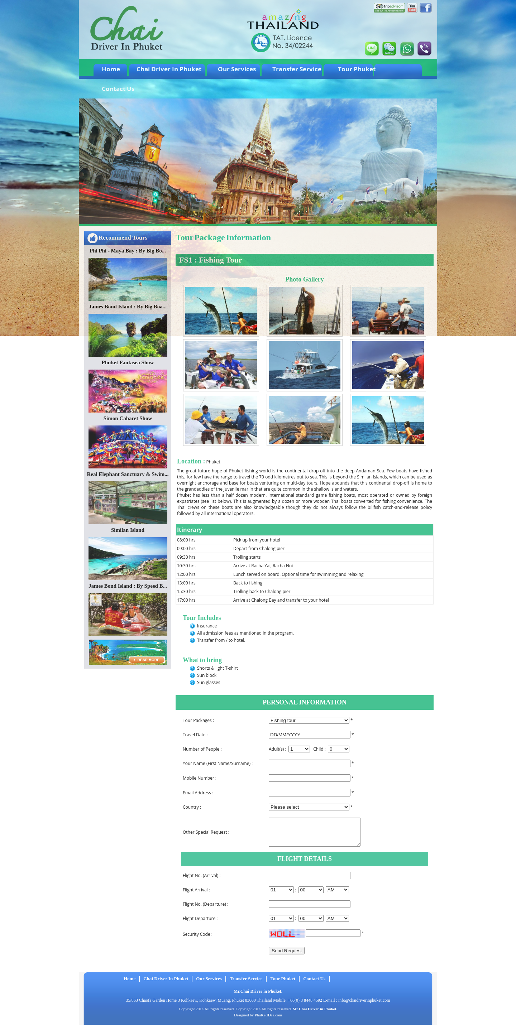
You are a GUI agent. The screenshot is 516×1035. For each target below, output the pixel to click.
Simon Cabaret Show (128, 418)
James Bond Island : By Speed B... (128, 586)
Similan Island (127, 530)
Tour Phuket (357, 69)
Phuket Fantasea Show (128, 362)
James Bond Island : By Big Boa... (128, 306)
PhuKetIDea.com (268, 1020)
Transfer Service (296, 69)
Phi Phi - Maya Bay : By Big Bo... (128, 251)
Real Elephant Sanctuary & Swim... (128, 474)
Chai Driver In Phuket (169, 69)
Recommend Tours (123, 237)
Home (111, 69)
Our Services (237, 69)
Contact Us (118, 89)
